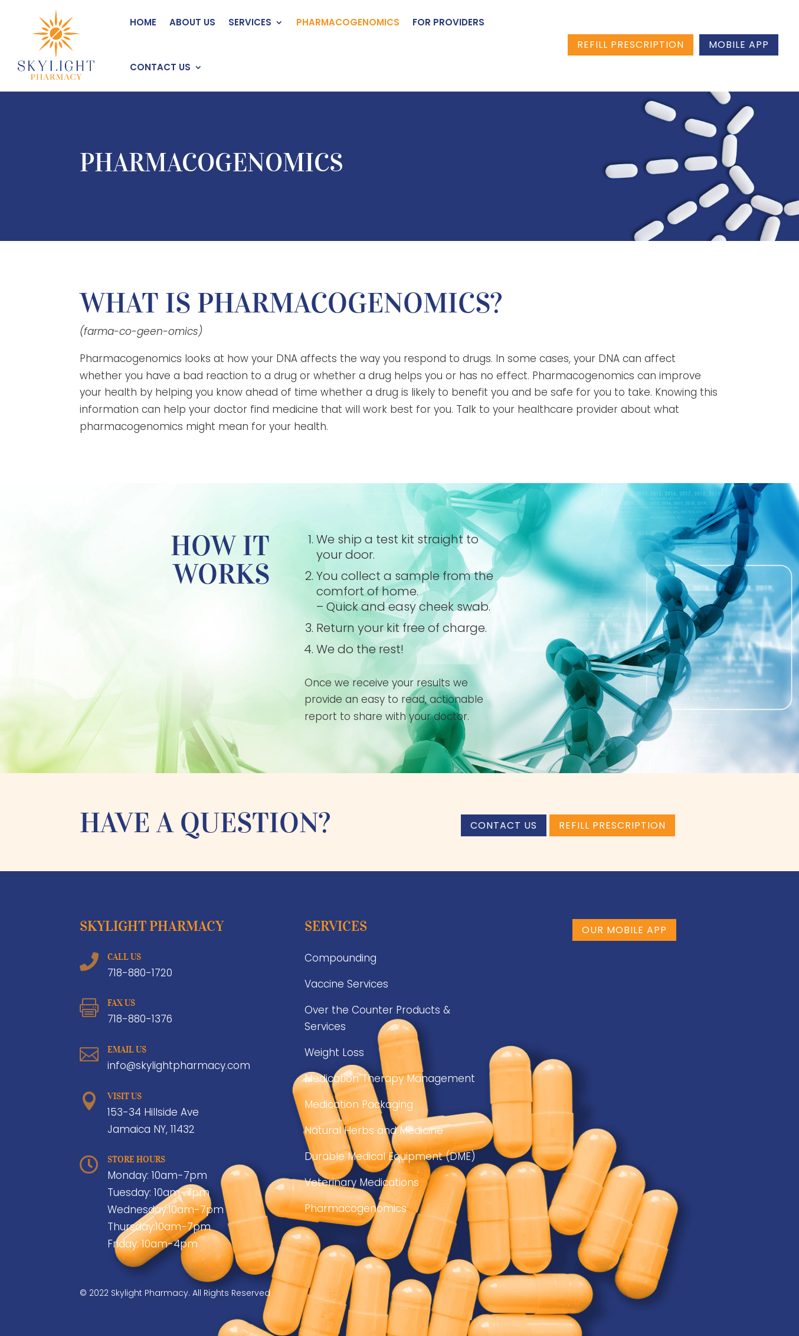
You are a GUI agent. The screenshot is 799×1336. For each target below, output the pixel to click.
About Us (192, 22)
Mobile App (739, 44)
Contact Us (160, 67)
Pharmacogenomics (348, 22)
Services (249, 22)
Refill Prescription (630, 44)
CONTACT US (503, 825)
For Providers (448, 22)
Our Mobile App (624, 930)
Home (143, 22)
